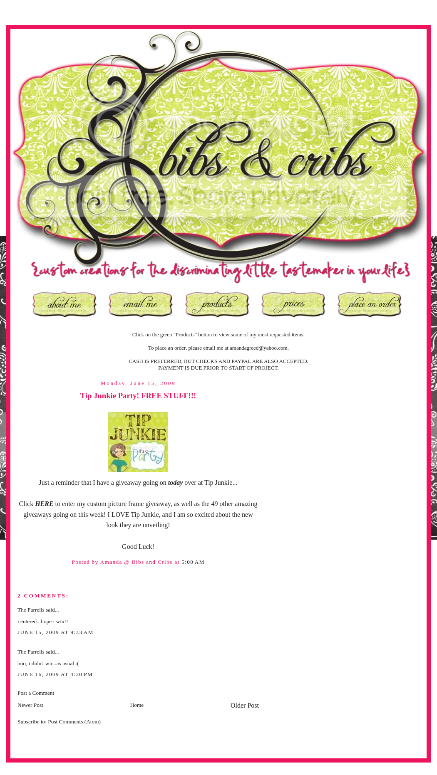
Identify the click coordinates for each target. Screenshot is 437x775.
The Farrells (31, 610)
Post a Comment (35, 693)
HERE (45, 503)
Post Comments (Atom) (74, 721)
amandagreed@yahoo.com (259, 348)
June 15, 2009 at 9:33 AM (55, 632)
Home (137, 705)
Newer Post (30, 705)
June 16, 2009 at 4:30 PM (55, 674)
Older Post (245, 705)
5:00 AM (192, 562)
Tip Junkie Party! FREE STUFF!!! (138, 395)
